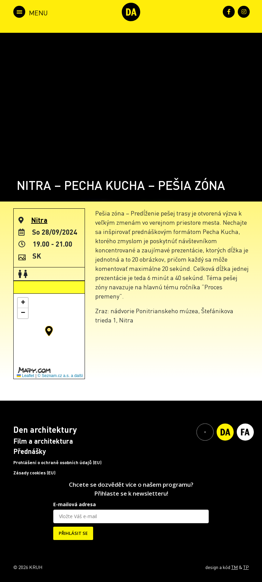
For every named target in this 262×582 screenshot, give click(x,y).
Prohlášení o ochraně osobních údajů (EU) (57, 462)
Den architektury (45, 429)
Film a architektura (43, 440)
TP (246, 567)
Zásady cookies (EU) (34, 472)
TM (234, 567)
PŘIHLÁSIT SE (73, 533)
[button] (49, 331)
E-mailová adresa (74, 504)
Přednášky (29, 451)
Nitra (39, 220)
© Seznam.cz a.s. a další (60, 375)
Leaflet (25, 375)
